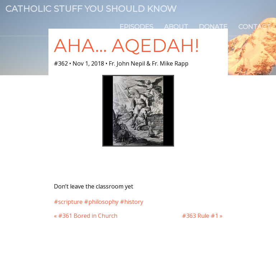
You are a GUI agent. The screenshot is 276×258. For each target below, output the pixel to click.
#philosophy (101, 202)
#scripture (68, 202)
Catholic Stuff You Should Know (91, 9)
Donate (213, 27)
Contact (254, 27)
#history (131, 202)
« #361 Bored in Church (85, 216)
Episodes (136, 27)
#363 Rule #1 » (202, 216)
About (176, 27)
